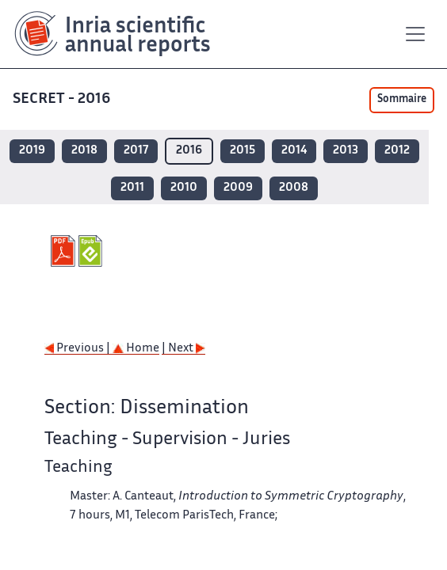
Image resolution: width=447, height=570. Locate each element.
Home (136, 349)
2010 (183, 188)
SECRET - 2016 (63, 99)
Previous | (78, 349)
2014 (294, 151)
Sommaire (401, 99)
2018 (84, 151)
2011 (132, 188)
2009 (238, 188)
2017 (136, 151)
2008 (293, 188)
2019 (32, 151)
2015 (242, 151)
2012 (397, 151)
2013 (345, 151)
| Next (183, 349)
